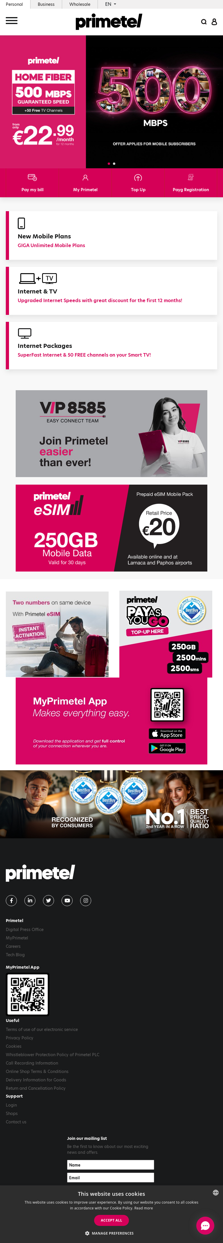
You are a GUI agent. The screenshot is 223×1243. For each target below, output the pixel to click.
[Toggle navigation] (11, 22)
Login (11, 1105)
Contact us (16, 1122)
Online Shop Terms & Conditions (37, 1071)
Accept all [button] (111, 1220)
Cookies (13, 1046)
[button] (109, 163)
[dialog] (111, 1214)
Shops (12, 1113)
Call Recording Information (32, 1063)
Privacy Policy (19, 1038)
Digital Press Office (25, 929)
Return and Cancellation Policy (36, 1088)
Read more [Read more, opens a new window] (143, 1208)
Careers (13, 946)
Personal (14, 4)
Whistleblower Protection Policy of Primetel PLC (52, 1055)
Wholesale (79, 4)
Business (46, 4)
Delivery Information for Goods (36, 1080)
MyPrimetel (17, 938)
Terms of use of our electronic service (42, 1029)
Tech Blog (15, 955)
